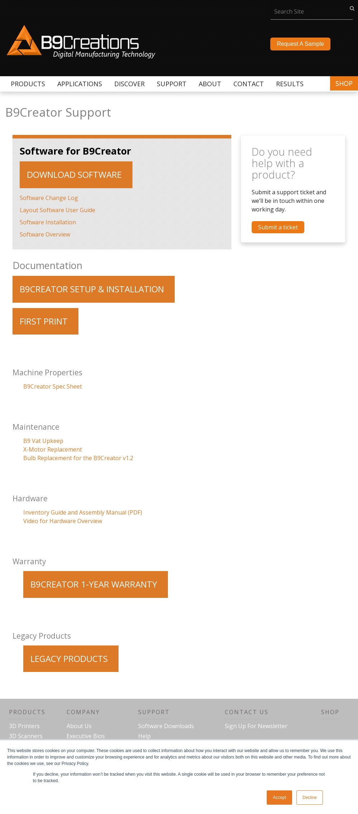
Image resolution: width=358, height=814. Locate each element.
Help (144, 736)
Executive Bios (86, 736)
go (352, 8)
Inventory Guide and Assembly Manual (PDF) (82, 512)
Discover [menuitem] (129, 83)
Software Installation (48, 222)
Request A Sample (300, 44)
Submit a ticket (278, 227)
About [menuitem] (210, 83)
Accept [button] (279, 797)
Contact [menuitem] (248, 83)
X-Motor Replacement (52, 449)
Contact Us (246, 712)
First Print (44, 321)
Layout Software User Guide (57, 210)
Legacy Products (69, 658)
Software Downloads (166, 726)
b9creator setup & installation (92, 289)
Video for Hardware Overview (62, 521)
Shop (344, 83)
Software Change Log (49, 198)
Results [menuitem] (290, 83)
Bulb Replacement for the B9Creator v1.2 (78, 458)
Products (27, 712)
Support (154, 712)
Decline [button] (310, 797)
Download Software (74, 174)
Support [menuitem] (172, 83)
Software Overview (45, 234)
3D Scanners (26, 736)
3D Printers (24, 726)
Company (83, 712)
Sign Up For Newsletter (256, 726)
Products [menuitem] (28, 83)
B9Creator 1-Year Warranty (93, 584)
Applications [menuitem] (79, 83)
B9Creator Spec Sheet (52, 386)
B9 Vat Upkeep (43, 441)
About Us (79, 726)
